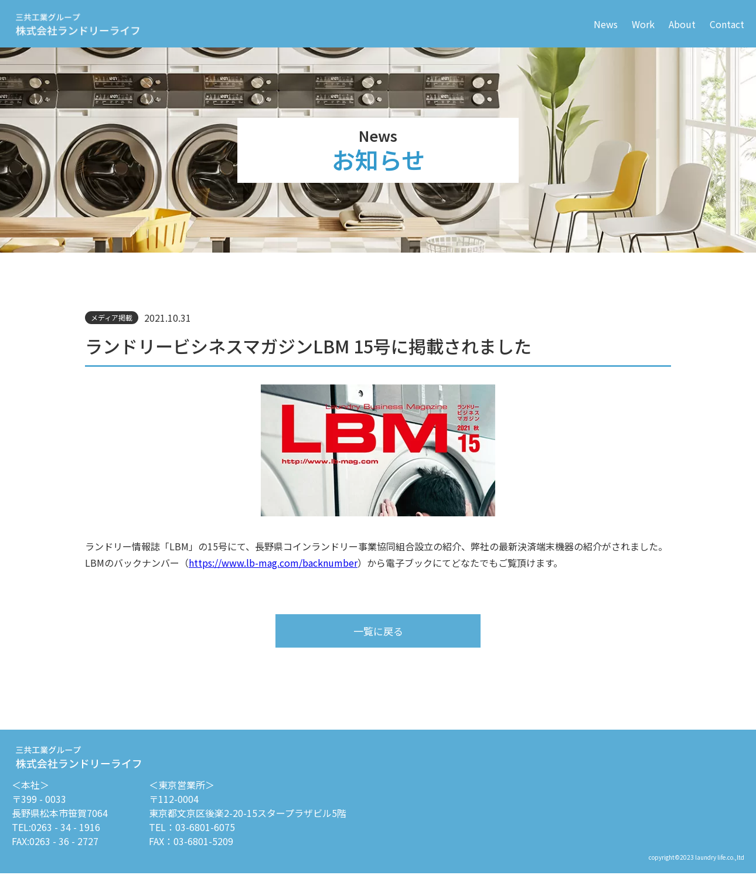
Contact (727, 24)
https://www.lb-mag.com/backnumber (273, 563)
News (606, 24)
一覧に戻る (378, 631)
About (682, 24)
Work (643, 24)
